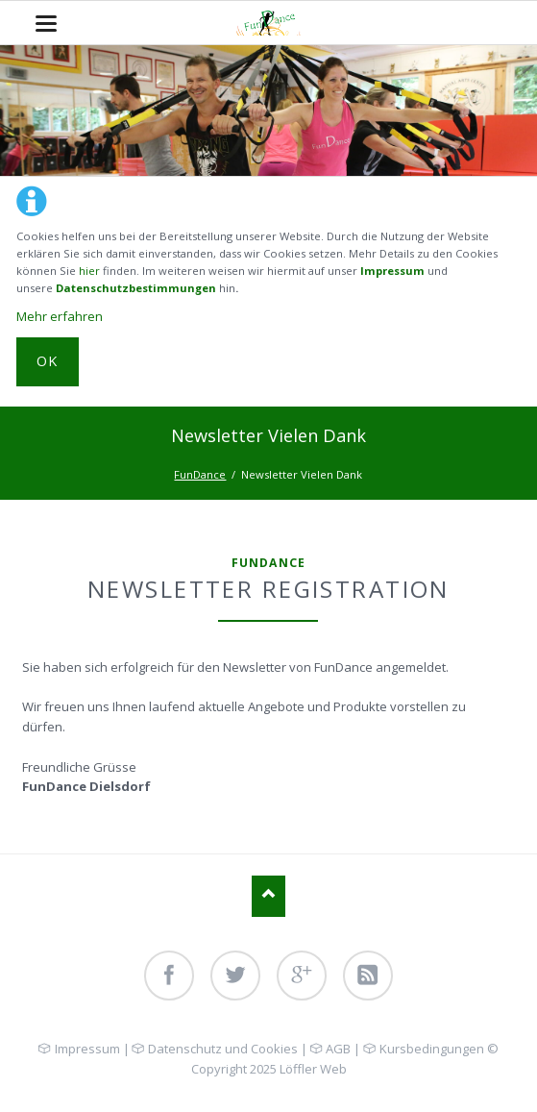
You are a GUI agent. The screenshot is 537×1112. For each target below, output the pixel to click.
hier (89, 270)
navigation (46, 23)
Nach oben (268, 896)
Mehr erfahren (59, 316)
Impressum (392, 270)
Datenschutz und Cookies (223, 1048)
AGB (338, 1048)
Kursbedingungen (431, 1048)
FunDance (200, 474)
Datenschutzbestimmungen (136, 288)
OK (48, 361)
